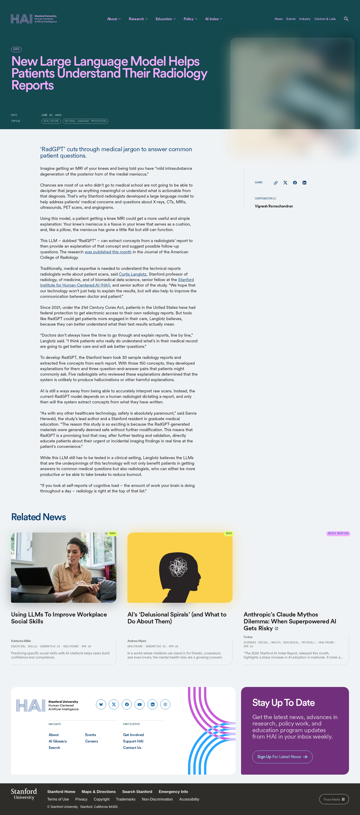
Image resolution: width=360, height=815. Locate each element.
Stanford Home (61, 792)
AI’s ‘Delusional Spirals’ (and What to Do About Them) (176, 617)
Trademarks (125, 799)
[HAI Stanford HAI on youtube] (140, 704)
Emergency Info (173, 792)
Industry (305, 19)
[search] (346, 19)
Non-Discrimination (157, 799)
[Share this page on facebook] (295, 183)
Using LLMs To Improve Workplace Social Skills (59, 617)
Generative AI (50, 646)
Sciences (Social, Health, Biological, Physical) (279, 642)
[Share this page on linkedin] (304, 183)
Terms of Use (58, 799)
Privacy (81, 799)
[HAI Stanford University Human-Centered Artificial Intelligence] (34, 18)
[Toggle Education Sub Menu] (174, 19)
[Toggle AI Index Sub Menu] (221, 19)
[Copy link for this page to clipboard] (276, 183)
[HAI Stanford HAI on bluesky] (101, 704)
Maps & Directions (99, 792)
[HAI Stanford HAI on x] (114, 704)
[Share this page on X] (285, 183)
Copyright (102, 799)
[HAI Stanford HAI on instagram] (165, 704)
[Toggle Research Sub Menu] (146, 19)
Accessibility (189, 799)
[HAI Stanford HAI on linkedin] (152, 704)
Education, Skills (24, 646)
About (112, 19)
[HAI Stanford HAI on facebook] (127, 704)
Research (136, 19)
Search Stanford (137, 792)
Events (290, 19)
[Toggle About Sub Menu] (119, 19)
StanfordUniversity (24, 795)
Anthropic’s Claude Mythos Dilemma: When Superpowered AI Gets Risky (290, 621)
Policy (189, 19)
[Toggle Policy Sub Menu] (196, 19)
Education (164, 19)
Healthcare (70, 646)
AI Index (212, 19)
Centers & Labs (325, 19)
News (279, 19)
